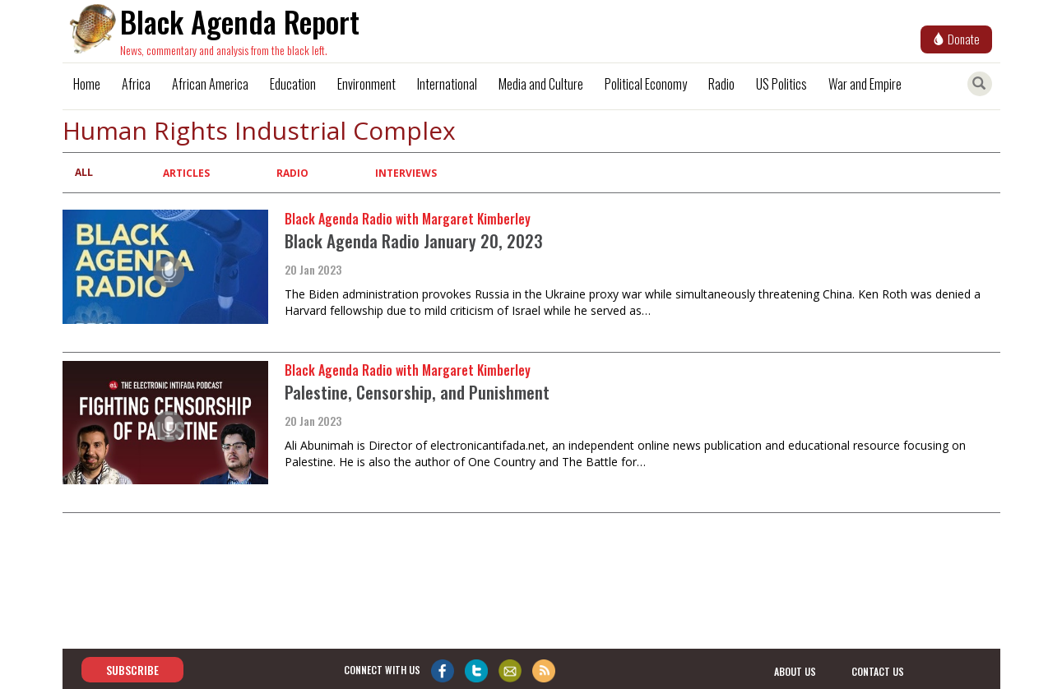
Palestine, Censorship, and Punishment (417, 392)
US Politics (781, 84)
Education (293, 84)
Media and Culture (541, 84)
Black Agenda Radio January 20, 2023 (414, 240)
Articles (186, 173)
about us (795, 670)
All (84, 172)
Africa (136, 84)
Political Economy (646, 84)
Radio (721, 84)
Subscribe (132, 669)
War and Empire (865, 84)
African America (210, 84)
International (447, 84)
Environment (366, 84)
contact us (877, 670)
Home (86, 84)
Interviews (406, 173)
